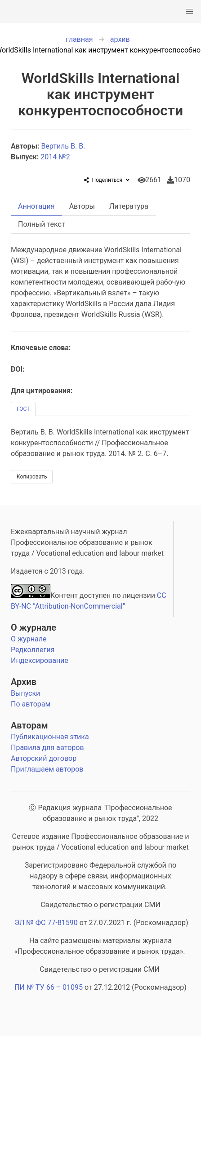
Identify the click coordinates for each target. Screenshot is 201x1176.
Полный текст (41, 224)
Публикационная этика (50, 737)
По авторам (30, 704)
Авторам (29, 725)
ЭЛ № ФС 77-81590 (45, 922)
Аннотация (36, 206)
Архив (23, 681)
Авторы (82, 206)
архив (120, 39)
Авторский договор (43, 758)
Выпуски (25, 693)
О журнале (33, 627)
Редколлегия (32, 649)
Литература (128, 206)
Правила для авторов (47, 747)
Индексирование (39, 660)
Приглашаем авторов (47, 769)
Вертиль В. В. (64, 146)
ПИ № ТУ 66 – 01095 (48, 987)
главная (79, 39)
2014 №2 (55, 157)
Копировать (32, 477)
